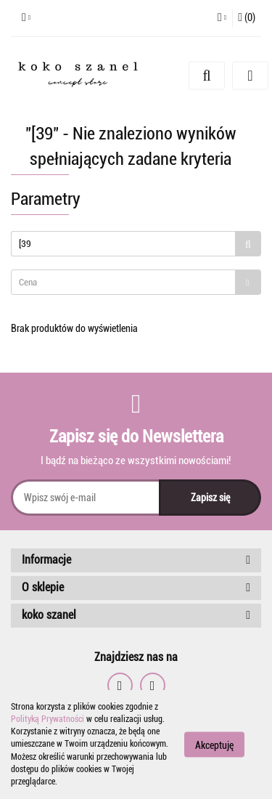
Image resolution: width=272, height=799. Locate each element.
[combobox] (136, 282)
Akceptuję (214, 745)
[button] (246, 18)
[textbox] (123, 282)
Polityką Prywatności (47, 719)
